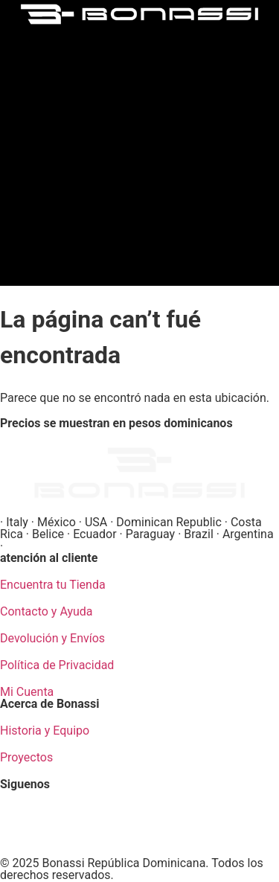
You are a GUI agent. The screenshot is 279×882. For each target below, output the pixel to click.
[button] (140, 152)
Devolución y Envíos (52, 638)
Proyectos (26, 757)
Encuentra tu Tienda (53, 585)
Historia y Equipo (44, 730)
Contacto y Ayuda (46, 611)
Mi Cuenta (27, 692)
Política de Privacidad (57, 665)
